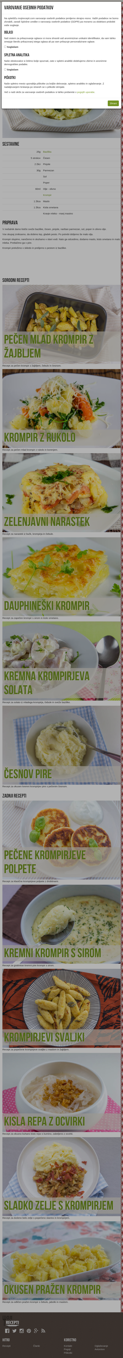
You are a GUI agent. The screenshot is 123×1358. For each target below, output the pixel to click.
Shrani (113, 103)
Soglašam (12, 47)
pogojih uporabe (85, 92)
